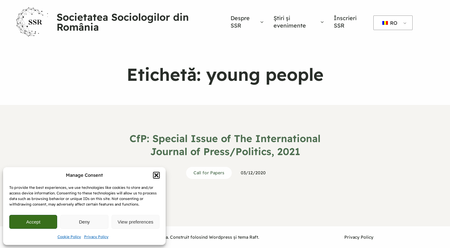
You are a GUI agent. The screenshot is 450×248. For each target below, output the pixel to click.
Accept (33, 221)
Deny (84, 221)
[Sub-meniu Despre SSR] (262, 22)
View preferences (136, 221)
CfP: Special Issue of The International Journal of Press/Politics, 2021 (225, 145)
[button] (156, 175)
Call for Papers (208, 173)
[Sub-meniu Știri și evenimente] (322, 22)
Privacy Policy (96, 236)
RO (389, 23)
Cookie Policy (69, 236)
